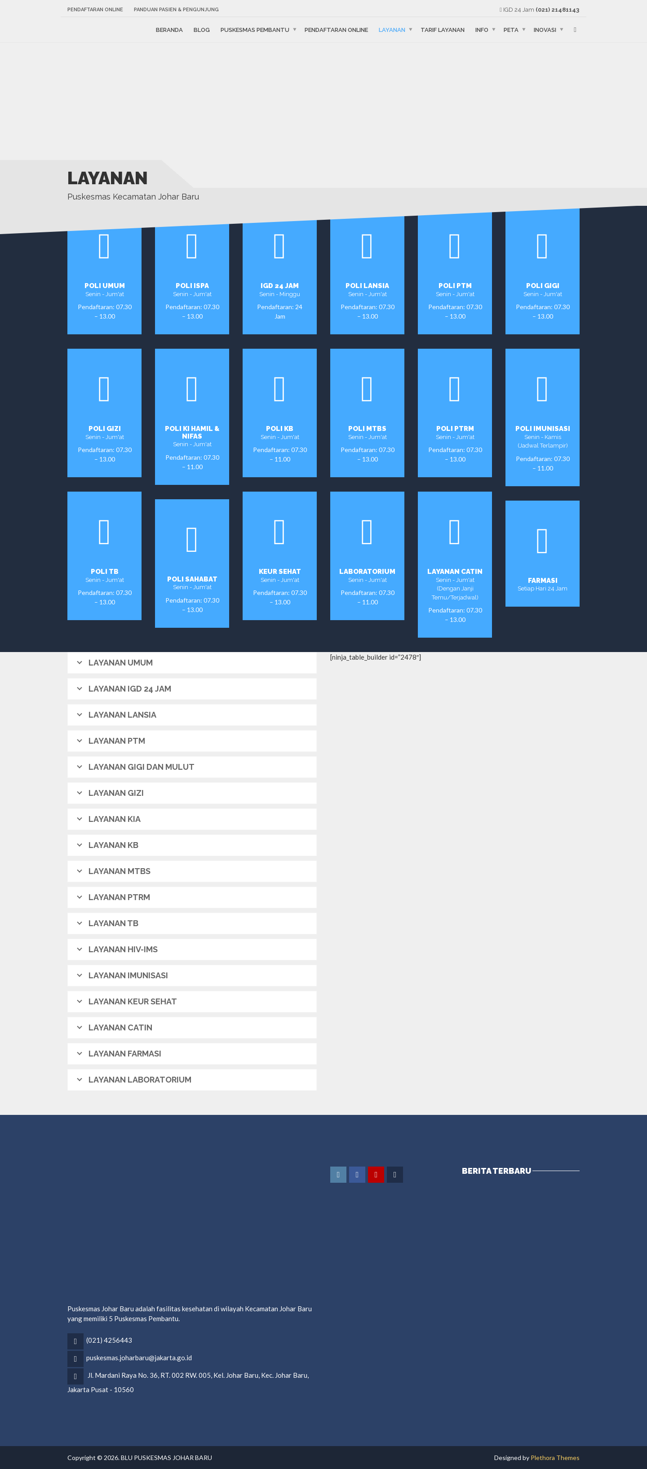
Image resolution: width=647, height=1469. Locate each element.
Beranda (169, 30)
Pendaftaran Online (95, 10)
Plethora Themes (555, 1457)
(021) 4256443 (109, 1340)
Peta (511, 30)
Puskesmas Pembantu (255, 30)
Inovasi (545, 30)
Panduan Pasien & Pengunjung (176, 10)
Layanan (392, 30)
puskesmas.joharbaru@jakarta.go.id (139, 1358)
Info (481, 30)
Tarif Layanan (443, 30)
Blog (202, 30)
